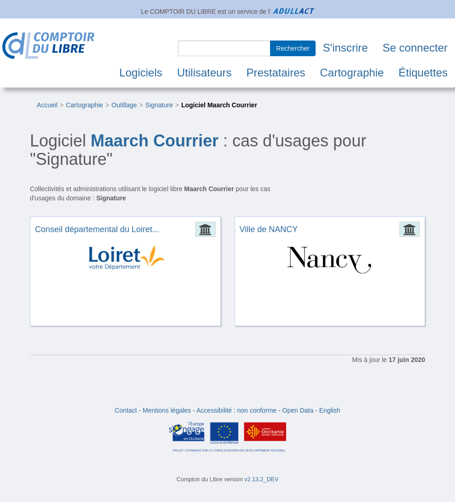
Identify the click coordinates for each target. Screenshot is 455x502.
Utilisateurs (204, 72)
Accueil (47, 105)
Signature (159, 105)
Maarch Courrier (155, 140)
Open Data (298, 410)
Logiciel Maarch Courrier (219, 105)
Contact (126, 410)
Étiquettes (423, 72)
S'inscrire (345, 47)
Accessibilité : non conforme (236, 410)
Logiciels (140, 72)
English (329, 410)
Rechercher (292, 48)
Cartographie (352, 72)
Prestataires (275, 72)
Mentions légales (167, 410)
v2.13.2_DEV (261, 479)
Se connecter (415, 47)
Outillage (124, 105)
